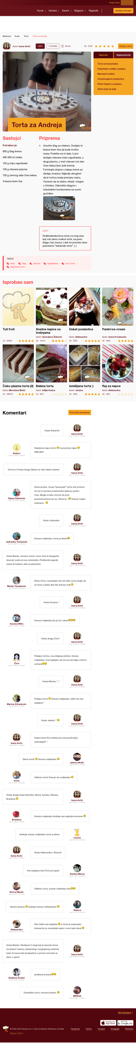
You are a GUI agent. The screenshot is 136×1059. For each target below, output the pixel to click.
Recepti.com (18, 9)
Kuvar (40, 10)
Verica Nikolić (17, 906)
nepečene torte (17, 267)
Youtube (101, 1045)
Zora (16, 673)
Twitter (89, 1045)
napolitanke (52, 263)
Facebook (75, 1045)
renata (77, 851)
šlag (24, 263)
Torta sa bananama (107, 63)
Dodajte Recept (123, 10)
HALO (20, 1050)
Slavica (77, 924)
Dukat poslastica (84, 315)
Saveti (65, 10)
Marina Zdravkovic (16, 715)
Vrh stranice (124, 1029)
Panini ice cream (117, 315)
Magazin (79, 10)
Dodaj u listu (125, 46)
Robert (16, 454)
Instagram (115, 1045)
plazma (36, 263)
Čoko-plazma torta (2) (18, 369)
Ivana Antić (24, 46)
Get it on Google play (125, 1039)
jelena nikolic (77, 775)
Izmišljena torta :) (84, 369)
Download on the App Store (108, 1039)
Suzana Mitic (17, 632)
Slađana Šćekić (16, 994)
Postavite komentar (80, 412)
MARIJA (77, 1012)
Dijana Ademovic (16, 500)
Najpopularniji (124, 55)
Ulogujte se (128, 3)
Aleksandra (17, 944)
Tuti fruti (18, 315)
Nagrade (93, 10)
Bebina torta (51, 369)
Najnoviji (103, 55)
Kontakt (61, 1045)
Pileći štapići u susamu (109, 84)
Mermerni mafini (105, 74)
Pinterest (129, 1045)
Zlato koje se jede (106, 89)
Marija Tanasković (16, 594)
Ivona (16, 793)
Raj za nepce (117, 369)
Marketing (52, 1045)
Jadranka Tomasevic (16, 544)
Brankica (16, 833)
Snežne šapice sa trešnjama (51, 315)
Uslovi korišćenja (40, 1045)
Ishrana (53, 10)
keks (12, 263)
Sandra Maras (77, 888)
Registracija (115, 3)
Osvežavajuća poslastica (110, 79)
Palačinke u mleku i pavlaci (111, 68)
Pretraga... (107, 11)
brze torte (70, 263)
